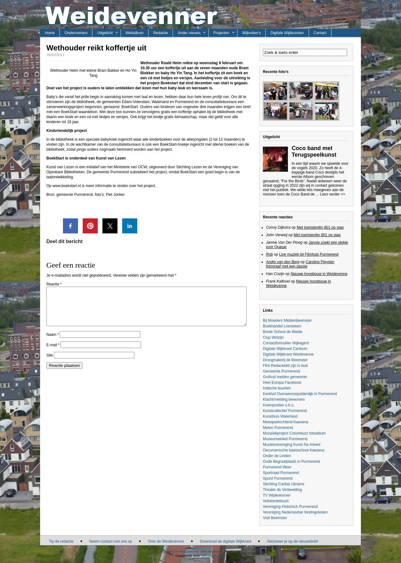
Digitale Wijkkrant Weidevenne (288, 354)
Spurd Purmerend (278, 478)
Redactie (160, 33)
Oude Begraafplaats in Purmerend (291, 461)
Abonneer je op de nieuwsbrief (292, 541)
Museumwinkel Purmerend (285, 439)
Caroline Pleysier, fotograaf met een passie (300, 264)
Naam (52, 342)
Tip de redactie (61, 541)
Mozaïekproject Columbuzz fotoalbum (294, 433)
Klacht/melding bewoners (284, 399)
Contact (320, 33)
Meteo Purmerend (278, 427)
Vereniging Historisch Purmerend (290, 506)
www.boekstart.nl (66, 186)
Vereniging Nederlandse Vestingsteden (295, 512)
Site (49, 363)
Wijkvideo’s (251, 33)
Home (50, 33)
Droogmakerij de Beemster (285, 360)
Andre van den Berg (282, 262)
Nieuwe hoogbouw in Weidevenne (319, 274)
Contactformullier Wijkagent (286, 343)
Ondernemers (76, 33)
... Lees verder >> (330, 194)
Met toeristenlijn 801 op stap (320, 227)
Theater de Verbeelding (282, 489)
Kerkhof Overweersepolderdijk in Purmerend (300, 394)
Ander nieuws (189, 33)
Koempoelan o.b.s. (278, 405)
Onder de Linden (277, 456)
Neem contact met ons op (110, 541)
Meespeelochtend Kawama (285, 422)
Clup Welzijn (273, 337)
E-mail (53, 352)
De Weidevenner (186, 551)
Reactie (54, 284)
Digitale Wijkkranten (287, 33)
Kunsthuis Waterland (280, 416)
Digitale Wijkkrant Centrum (285, 349)
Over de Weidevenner (166, 541)
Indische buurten (277, 388)
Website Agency (213, 556)
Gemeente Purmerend (281, 371)
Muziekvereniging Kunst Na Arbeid (291, 444)
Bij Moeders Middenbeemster (287, 320)
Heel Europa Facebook (282, 382)
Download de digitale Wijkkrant (225, 541)
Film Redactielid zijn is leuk (285, 365)
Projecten (221, 33)
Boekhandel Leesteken (282, 326)
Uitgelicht (104, 33)
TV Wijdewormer (277, 495)
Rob (269, 254)
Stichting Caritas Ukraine (283, 484)
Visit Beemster (275, 518)
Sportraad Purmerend (281, 473)
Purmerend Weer (277, 467)
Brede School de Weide (282, 332)
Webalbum (134, 33)
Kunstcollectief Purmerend (285, 411)
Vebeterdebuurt (276, 501)
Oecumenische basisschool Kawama (293, 450)
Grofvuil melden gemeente (285, 377)
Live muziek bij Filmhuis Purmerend (308, 254)
